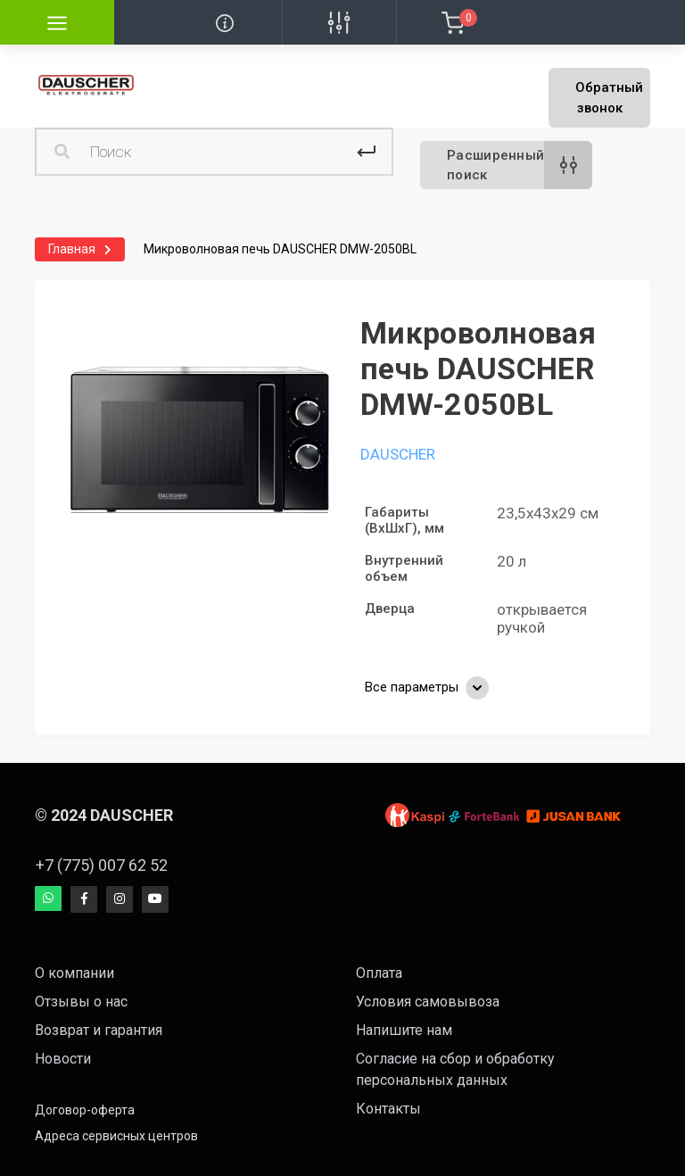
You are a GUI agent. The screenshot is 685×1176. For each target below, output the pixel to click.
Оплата (379, 973)
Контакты (388, 1108)
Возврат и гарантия (98, 1030)
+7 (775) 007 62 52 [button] (102, 865)
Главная (71, 249)
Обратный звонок (609, 97)
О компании (74, 973)
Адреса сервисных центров (116, 1136)
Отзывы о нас (81, 1001)
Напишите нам (404, 1030)
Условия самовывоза (427, 1001)
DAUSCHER (397, 454)
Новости (63, 1058)
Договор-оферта (85, 1110)
